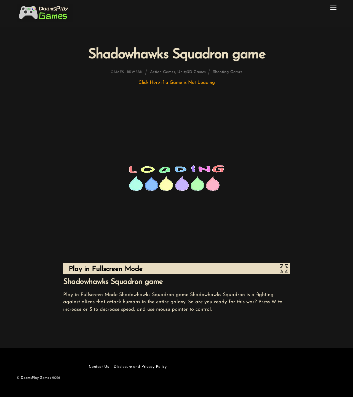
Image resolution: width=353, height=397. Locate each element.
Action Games (162, 72)
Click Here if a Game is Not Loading (176, 82)
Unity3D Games (191, 72)
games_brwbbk (127, 72)
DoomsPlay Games (36, 378)
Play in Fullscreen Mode (106, 269)
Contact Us (99, 367)
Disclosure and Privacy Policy (140, 367)
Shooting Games (227, 72)
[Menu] (333, 7)
